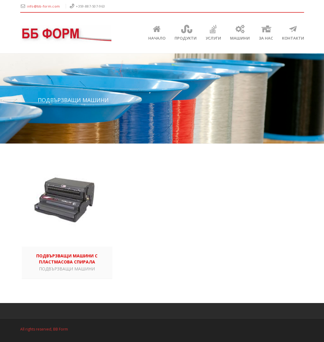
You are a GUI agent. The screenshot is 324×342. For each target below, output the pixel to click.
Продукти (186, 33)
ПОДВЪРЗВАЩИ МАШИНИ (67, 269)
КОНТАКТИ (293, 33)
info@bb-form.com (44, 6)
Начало (156, 33)
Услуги (213, 33)
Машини (240, 33)
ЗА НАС (266, 33)
